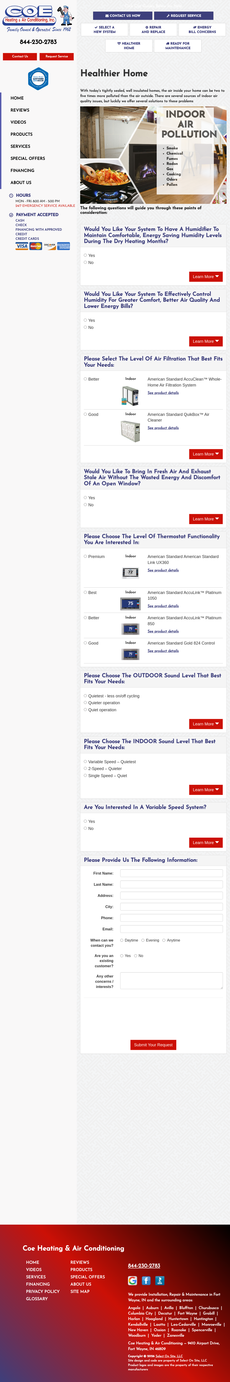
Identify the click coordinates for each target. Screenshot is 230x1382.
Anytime (171, 940)
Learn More (206, 276)
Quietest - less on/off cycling (112, 696)
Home (17, 98)
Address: (105, 896)
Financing (22, 171)
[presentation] (153, 1018)
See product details (163, 393)
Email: (107, 929)
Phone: (107, 918)
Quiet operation (100, 710)
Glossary (37, 1299)
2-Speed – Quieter (103, 768)
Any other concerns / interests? (104, 981)
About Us (20, 183)
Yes (89, 255)
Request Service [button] (57, 56)
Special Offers (27, 159)
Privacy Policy (42, 1292)
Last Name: (103, 884)
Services (20, 147)
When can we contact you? (101, 942)
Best (90, 592)
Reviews (19, 111)
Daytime (129, 940)
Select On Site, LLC (169, 1356)
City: (109, 907)
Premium (94, 556)
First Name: (103, 873)
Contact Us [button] (20, 56)
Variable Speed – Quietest (110, 762)
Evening (150, 940)
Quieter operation (102, 703)
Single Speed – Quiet (105, 775)
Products (21, 135)
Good (91, 414)
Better (91, 379)
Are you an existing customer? (104, 961)
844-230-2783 (144, 1266)
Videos (18, 123)
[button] (123, 15)
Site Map (79, 1292)
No (89, 262)
